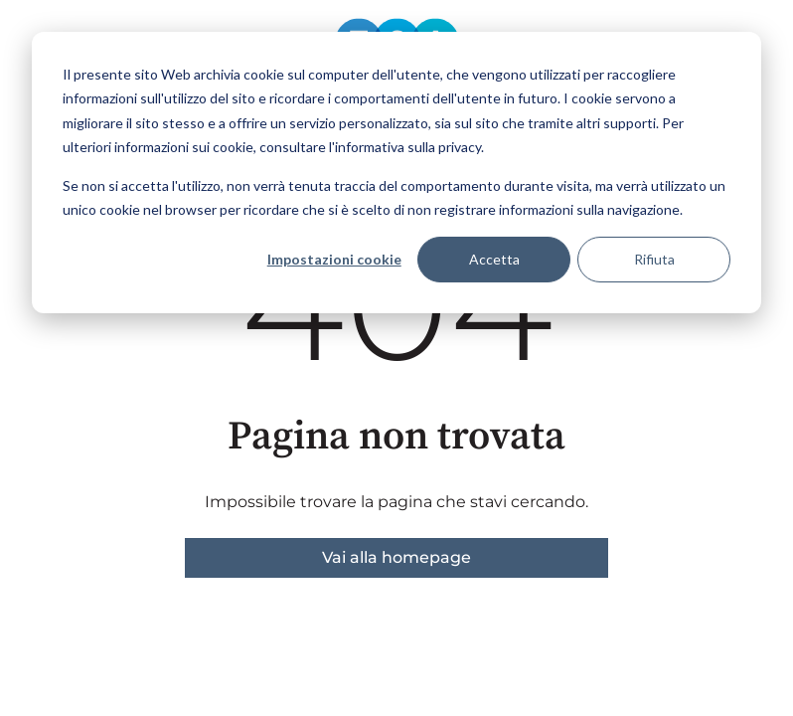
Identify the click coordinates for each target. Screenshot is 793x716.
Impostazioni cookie (334, 259)
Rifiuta (654, 259)
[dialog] (396, 172)
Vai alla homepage (396, 557)
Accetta (494, 259)
